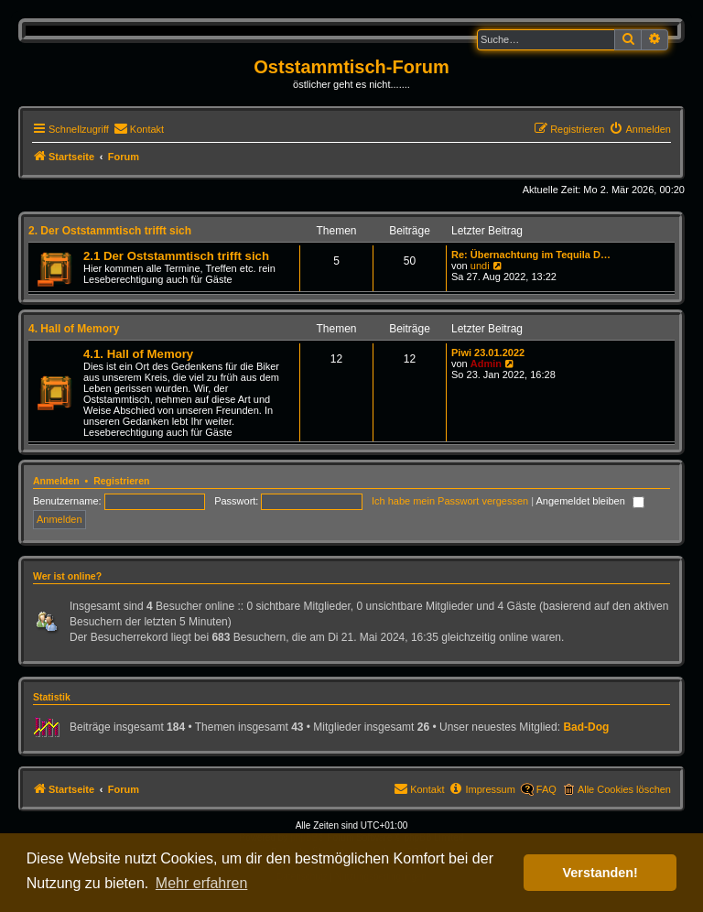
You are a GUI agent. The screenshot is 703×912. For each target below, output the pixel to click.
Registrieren (121, 480)
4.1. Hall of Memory (138, 354)
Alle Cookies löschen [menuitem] (624, 789)
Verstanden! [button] (600, 872)
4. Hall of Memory (73, 328)
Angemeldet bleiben (590, 500)
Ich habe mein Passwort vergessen (450, 500)
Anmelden (56, 480)
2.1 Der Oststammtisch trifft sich (176, 256)
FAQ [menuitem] (546, 789)
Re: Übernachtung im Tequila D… (531, 254)
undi (480, 265)
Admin (486, 363)
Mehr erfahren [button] (202, 883)
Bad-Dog (586, 727)
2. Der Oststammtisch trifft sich (109, 230)
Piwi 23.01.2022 (488, 352)
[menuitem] (139, 129)
